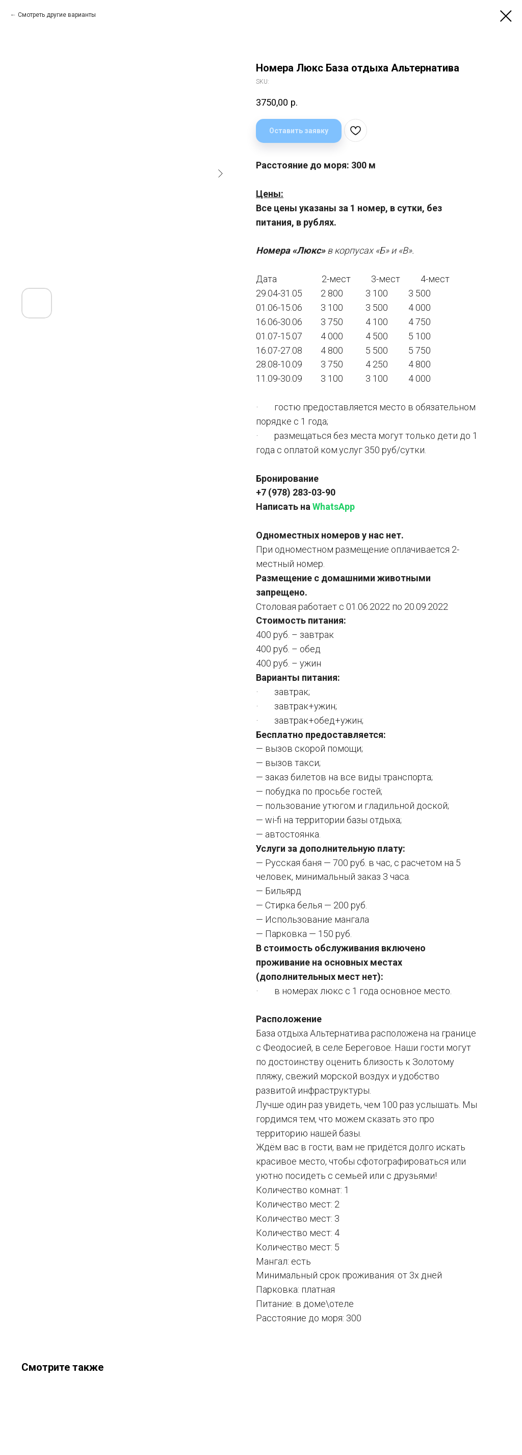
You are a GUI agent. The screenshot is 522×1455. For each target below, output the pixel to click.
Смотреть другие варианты (57, 14)
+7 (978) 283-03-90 (295, 492)
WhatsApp (333, 506)
